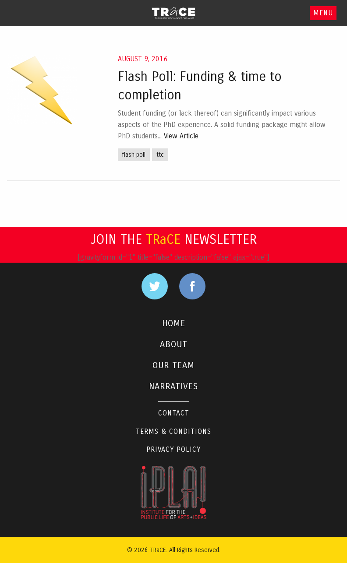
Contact (173, 413)
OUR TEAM (173, 365)
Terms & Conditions (173, 431)
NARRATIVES (173, 386)
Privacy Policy (173, 449)
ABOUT (174, 344)
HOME (173, 323)
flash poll (133, 154)
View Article (181, 136)
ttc (160, 154)
